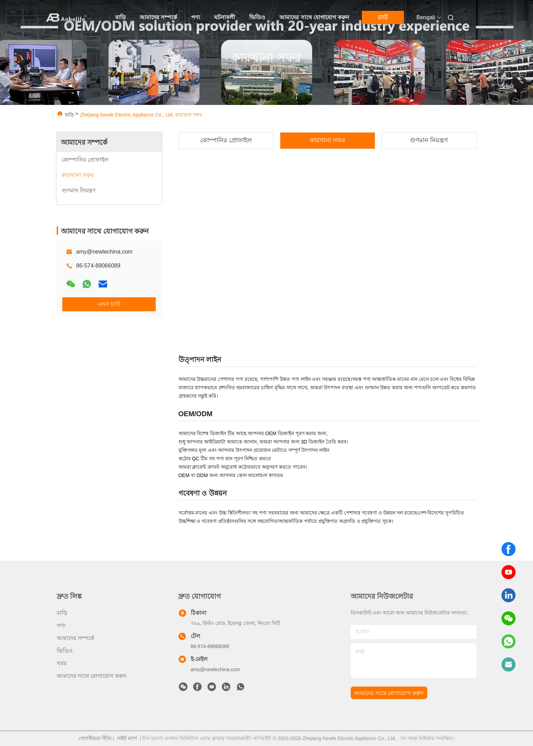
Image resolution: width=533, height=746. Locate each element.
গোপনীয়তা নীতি (95, 738)
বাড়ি (120, 17)
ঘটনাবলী (224, 17)
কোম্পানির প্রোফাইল (226, 140)
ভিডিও (257, 17)
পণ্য (195, 17)
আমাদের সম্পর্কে (158, 17)
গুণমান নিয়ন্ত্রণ (429, 140)
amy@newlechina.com (104, 252)
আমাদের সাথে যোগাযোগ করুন (314, 17)
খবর (62, 663)
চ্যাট (383, 17)
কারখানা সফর (327, 140)
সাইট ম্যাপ (127, 738)
